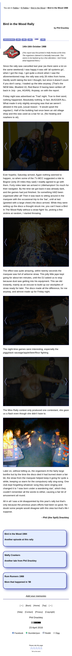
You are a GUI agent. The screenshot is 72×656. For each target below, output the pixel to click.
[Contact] (29, 612)
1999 (43, 39)
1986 (30, 39)
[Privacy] (39, 612)
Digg (56, 633)
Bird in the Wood (38, 8)
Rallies (16, 8)
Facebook (17, 633)
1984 (18, 39)
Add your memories (36, 596)
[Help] (20, 612)
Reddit (46, 633)
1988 (36, 39)
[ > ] (50, 606)
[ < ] (21, 606)
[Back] (28, 606)
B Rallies (25, 8)
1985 (24, 39)
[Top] (44, 606)
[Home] (36, 606)
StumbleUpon (33, 633)
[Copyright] (50, 612)
